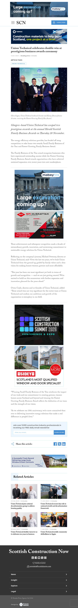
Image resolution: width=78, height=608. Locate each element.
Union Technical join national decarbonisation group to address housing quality (23, 506)
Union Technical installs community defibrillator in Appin (54, 533)
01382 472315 (40, 562)
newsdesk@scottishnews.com (40, 566)
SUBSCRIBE (59, 23)
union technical (18, 63)
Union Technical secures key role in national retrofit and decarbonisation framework (54, 506)
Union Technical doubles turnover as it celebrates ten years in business (24, 533)
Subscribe (59, 432)
